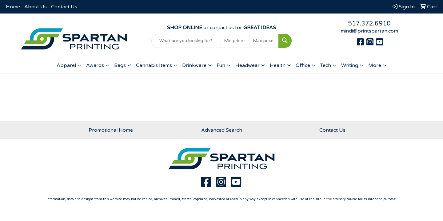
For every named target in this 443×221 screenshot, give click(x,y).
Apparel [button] (66, 65)
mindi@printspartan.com (369, 31)
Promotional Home (111, 130)
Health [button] (277, 65)
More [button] (374, 65)
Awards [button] (95, 65)
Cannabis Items (154, 65)
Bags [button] (120, 65)
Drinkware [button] (194, 65)
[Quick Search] (186, 41)
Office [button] (303, 65)
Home (13, 7)
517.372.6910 (369, 23)
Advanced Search (221, 130)
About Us (35, 7)
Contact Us (64, 7)
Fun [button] (221, 65)
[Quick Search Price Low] (235, 41)
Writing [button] (349, 65)
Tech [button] (325, 65)
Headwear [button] (247, 65)
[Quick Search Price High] (264, 41)
